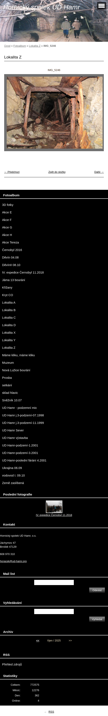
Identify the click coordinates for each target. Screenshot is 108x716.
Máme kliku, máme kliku (18, 355)
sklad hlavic (10, 392)
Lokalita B (9, 310)
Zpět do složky (57, 172)
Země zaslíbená (13, 483)
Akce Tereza (10, 242)
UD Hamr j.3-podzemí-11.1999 (23, 423)
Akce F (7, 220)
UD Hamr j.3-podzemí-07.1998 (23, 415)
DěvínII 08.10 (11, 265)
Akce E (7, 212)
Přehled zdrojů (12, 664)
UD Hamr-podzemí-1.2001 (20, 445)
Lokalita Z (34, 45)
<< (37, 640)
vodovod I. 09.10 (13, 475)
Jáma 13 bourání (13, 280)
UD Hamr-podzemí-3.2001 (20, 453)
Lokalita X (9, 332)
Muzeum (8, 362)
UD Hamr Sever (13, 430)
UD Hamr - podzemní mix (19, 407)
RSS (51, 711)
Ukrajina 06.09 (12, 468)
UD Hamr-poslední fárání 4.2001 (24, 460)
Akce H (7, 235)
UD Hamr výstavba (15, 438)
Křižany (7, 287)
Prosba (7, 377)
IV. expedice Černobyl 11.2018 (23, 272)
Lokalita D (9, 325)
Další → (99, 172)
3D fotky (7, 205)
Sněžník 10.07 (12, 400)
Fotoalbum (19, 45)
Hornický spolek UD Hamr (41, 7)
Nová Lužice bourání (16, 370)
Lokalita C (9, 317)
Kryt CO (7, 295)
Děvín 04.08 (10, 257)
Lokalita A (8, 302)
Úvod (7, 45)
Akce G (7, 227)
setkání (7, 385)
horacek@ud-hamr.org (13, 561)
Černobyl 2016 (12, 250)
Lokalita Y (8, 340)
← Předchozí (12, 172)
